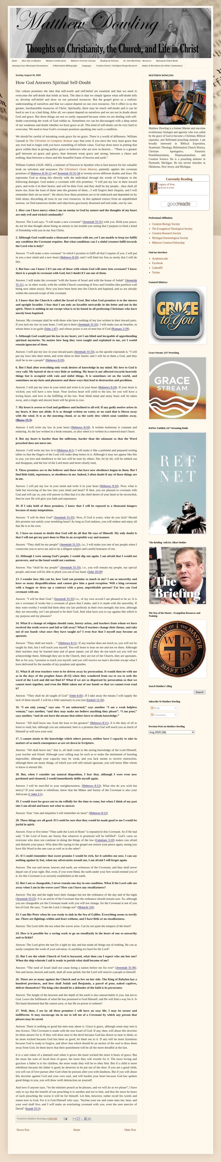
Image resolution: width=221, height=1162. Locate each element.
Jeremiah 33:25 (26, 898)
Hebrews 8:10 (69, 257)
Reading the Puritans (109, 60)
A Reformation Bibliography (65, 65)
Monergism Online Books (167, 60)
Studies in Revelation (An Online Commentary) (162, 65)
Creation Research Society (166, 233)
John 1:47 (51, 328)
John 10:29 (95, 571)
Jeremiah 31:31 (92, 221)
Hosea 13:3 (24, 420)
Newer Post (23, 1129)
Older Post (130, 1129)
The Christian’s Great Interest (78, 169)
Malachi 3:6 (85, 907)
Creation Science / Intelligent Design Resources (116, 65)
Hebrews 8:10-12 (41, 173)
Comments (158, 714)
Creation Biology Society (166, 224)
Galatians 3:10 (105, 840)
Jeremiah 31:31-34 (68, 173)
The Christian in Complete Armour (51, 140)
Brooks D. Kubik (167, 188)
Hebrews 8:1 (65, 450)
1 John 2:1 (35, 794)
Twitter (156, 272)
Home (14, 60)
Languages (86, 65)
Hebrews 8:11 (67, 643)
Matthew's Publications (56, 60)
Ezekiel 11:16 (94, 700)
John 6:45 (76, 695)
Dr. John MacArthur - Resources (137, 60)
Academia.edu (160, 258)
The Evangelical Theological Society (172, 228)
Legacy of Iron (166, 184)
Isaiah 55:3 (32, 1108)
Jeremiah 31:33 (88, 324)
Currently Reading (179, 179)
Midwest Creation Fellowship (168, 242)
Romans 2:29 (120, 328)
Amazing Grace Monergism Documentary (30, 65)
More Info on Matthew (31, 60)
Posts (155, 708)
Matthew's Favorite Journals (83, 60)
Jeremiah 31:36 (125, 967)
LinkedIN (157, 267)
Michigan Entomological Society (170, 238)
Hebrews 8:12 (91, 785)
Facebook (157, 263)
